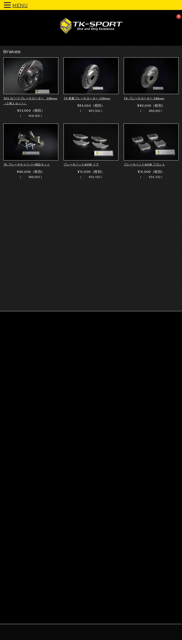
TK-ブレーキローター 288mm (144, 98)
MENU (20, 6)
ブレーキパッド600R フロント (144, 164)
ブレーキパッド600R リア (81, 164)
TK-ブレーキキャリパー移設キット (26, 164)
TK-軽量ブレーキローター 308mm (87, 98)
